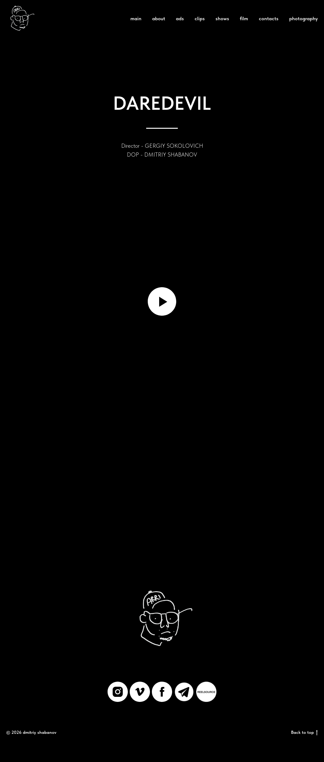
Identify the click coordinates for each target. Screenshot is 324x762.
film (244, 18)
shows (222, 18)
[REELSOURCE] (206, 692)
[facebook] (162, 692)
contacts (268, 18)
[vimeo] (140, 692)
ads (180, 18)
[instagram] (118, 692)
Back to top (304, 732)
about (158, 18)
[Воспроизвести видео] (162, 301)
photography (303, 18)
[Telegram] (184, 692)
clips (200, 18)
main (135, 18)
